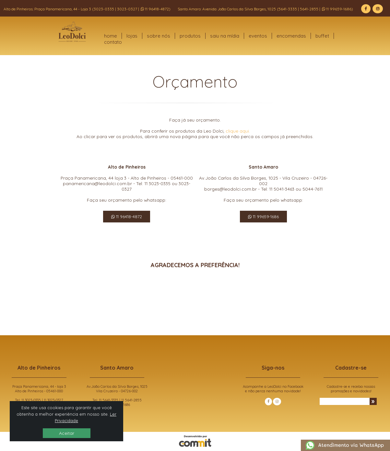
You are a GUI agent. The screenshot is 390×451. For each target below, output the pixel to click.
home (110, 36)
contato (113, 42)
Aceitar (66, 433)
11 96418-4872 (126, 216)
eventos (258, 36)
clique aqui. (238, 131)
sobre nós (158, 36)
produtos (190, 36)
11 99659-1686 (263, 216)
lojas (131, 36)
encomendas (291, 36)
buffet (322, 36)
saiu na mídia (224, 36)
